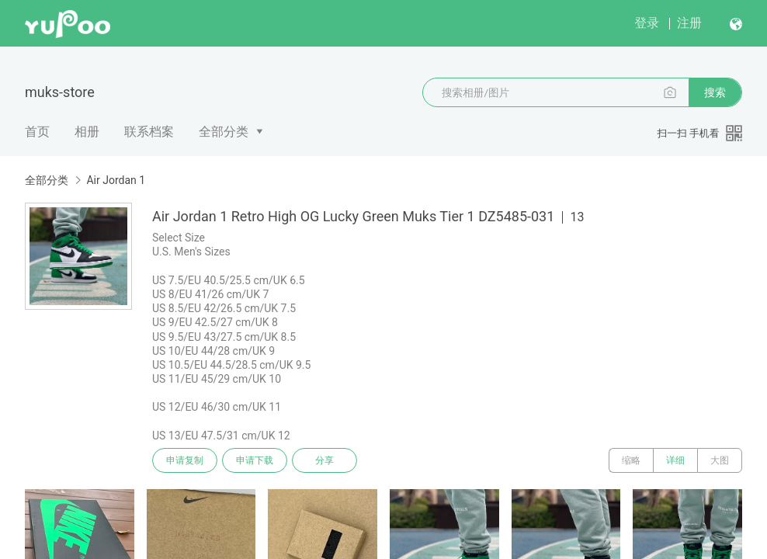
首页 (37, 131)
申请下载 (254, 460)
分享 (324, 460)
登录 (646, 23)
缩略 (631, 460)
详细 (675, 460)
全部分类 (223, 131)
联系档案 (149, 131)
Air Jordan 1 (115, 180)
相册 (87, 131)
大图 (719, 460)
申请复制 (184, 460)
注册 (689, 23)
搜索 (715, 92)
